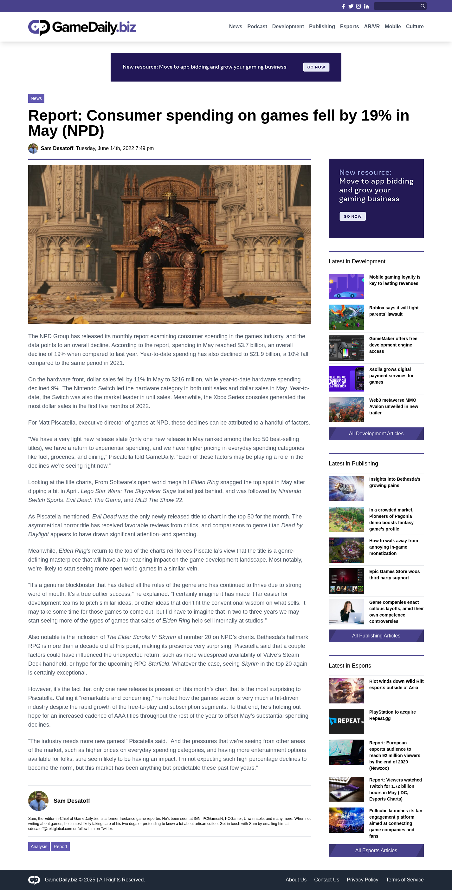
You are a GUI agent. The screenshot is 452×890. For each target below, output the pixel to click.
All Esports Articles (376, 850)
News (235, 27)
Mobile (393, 27)
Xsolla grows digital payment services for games (391, 376)
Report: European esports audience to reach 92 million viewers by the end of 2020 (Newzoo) (394, 755)
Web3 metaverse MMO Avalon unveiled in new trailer (393, 406)
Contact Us (326, 879)
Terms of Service (405, 879)
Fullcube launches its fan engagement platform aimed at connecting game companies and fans (395, 823)
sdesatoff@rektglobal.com (50, 829)
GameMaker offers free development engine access (393, 345)
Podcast (257, 27)
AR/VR (372, 27)
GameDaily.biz (61, 879)
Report (60, 846)
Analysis (39, 846)
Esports (349, 27)
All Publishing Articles (376, 635)
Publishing (322, 27)
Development (288, 27)
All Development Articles (376, 433)
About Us (296, 879)
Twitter (106, 829)
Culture (415, 27)
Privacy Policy (362, 879)
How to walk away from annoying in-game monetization (393, 547)
